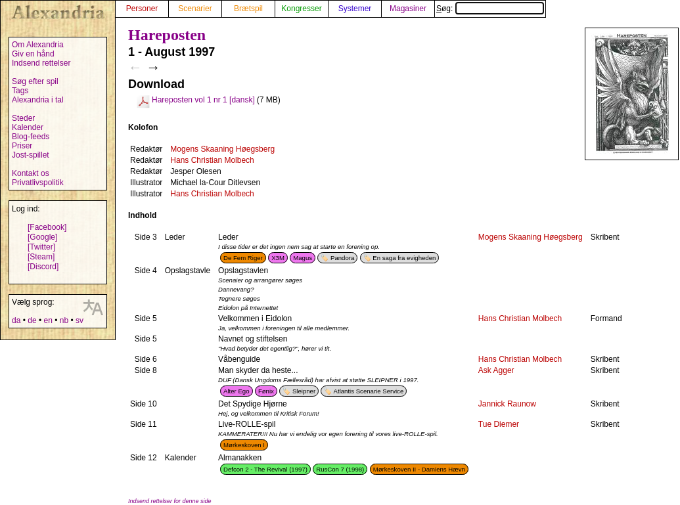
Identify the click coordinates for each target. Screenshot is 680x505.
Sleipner (303, 391)
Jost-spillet (30, 155)
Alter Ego (236, 391)
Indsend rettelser (41, 63)
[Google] (42, 237)
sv (79, 320)
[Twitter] (41, 247)
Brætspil (248, 8)
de (32, 320)
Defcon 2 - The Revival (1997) (265, 469)
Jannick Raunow (507, 403)
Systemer (355, 8)
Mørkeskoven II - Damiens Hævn (419, 469)
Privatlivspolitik (38, 182)
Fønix (266, 391)
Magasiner (408, 8)
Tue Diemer (498, 424)
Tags (20, 90)
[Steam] (41, 256)
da (16, 320)
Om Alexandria (38, 44)
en (47, 320)
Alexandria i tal (38, 99)
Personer (142, 8)
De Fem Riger (243, 257)
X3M (277, 257)
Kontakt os (30, 173)
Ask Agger (496, 370)
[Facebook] (47, 227)
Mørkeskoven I (244, 445)
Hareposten (167, 34)
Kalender (27, 127)
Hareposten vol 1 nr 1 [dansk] (203, 99)
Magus (302, 257)
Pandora (342, 257)
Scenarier (195, 8)
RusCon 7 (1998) (340, 469)
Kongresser (301, 8)
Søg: (490, 8)
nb (64, 320)
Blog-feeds (30, 136)
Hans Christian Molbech (212, 160)
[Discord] (43, 266)
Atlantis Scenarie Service (369, 391)
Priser (22, 145)
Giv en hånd (33, 53)
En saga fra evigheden (404, 257)
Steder (23, 118)
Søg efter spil (35, 81)
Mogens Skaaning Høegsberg (222, 149)
